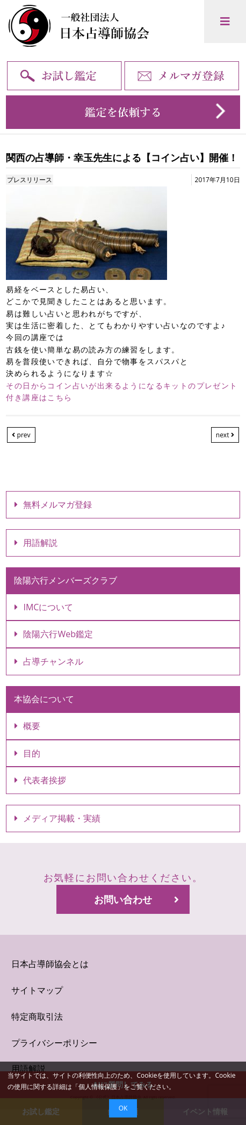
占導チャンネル (49, 661)
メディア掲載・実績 (57, 818)
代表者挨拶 (40, 780)
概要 (27, 726)
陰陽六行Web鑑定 (54, 634)
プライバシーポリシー (54, 1043)
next (225, 434)
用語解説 (36, 543)
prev (21, 434)
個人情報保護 (97, 1086)
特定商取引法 (37, 1016)
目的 (27, 753)
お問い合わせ (136, 899)
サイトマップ (37, 990)
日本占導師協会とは (50, 964)
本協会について (44, 699)
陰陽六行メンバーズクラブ (65, 580)
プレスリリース (29, 179)
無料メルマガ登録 (53, 504)
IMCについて (44, 607)
